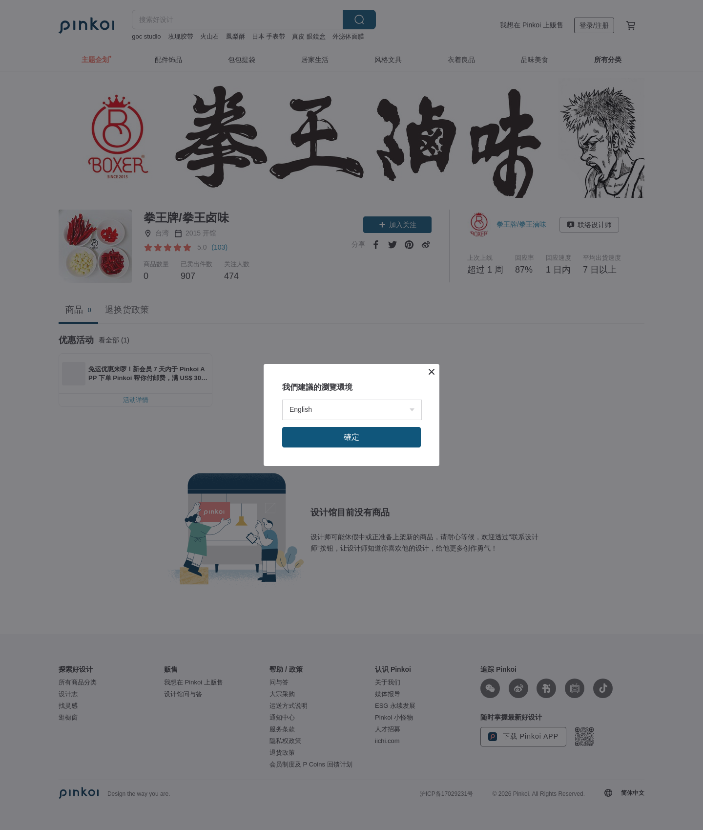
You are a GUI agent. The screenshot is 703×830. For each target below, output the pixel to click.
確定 (351, 437)
